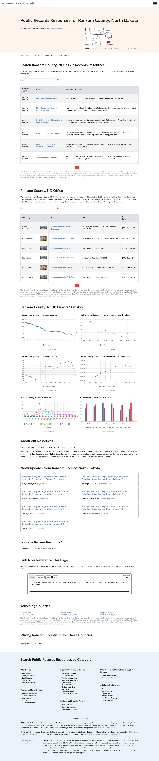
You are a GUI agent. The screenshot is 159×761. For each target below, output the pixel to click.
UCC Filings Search (28, 703)
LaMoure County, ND (108, 615)
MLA (48, 577)
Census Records (67, 676)
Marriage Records (28, 676)
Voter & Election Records (70, 680)
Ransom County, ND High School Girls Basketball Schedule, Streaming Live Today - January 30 (45, 522)
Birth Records (26, 673)
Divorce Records (27, 680)
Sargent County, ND (108, 612)
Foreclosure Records (29, 696)
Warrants (105, 689)
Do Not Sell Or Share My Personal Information (102, 734)
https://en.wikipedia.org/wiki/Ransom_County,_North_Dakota (115, 48)
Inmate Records (107, 696)
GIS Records (26, 700)
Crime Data (106, 693)
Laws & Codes (66, 682)
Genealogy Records (28, 682)
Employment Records (109, 676)
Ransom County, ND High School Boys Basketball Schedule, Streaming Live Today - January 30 (105, 507)
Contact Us (31, 548)
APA (55, 577)
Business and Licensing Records (72, 701)
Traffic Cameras (107, 700)
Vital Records (25, 670)
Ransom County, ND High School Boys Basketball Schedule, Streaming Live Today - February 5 (45, 477)
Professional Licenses (69, 709)
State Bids (65, 689)
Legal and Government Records (72, 670)
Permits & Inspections (69, 678)
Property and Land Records (31, 690)
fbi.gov (52, 431)
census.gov (52, 349)
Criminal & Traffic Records (110, 685)
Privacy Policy (99, 728)
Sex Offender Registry (109, 698)
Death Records (27, 678)
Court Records (107, 691)
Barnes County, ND (27, 612)
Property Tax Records (29, 694)
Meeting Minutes (68, 692)
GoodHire (57, 728)
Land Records (26, 698)
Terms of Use (110, 728)
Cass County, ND (27, 615)
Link (32, 577)
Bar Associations (67, 685)
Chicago (40, 577)
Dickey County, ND (67, 612)
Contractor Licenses (69, 707)
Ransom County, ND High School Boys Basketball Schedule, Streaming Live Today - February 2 (45, 507)
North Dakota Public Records (31, 55)
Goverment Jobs (107, 678)
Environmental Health (69, 687)
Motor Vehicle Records (69, 694)
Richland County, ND (68, 615)
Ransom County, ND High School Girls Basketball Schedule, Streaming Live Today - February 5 (45, 492)
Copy (126, 577)
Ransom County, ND (57, 28)
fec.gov (111, 431)
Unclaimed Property (69, 673)
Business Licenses (68, 705)
